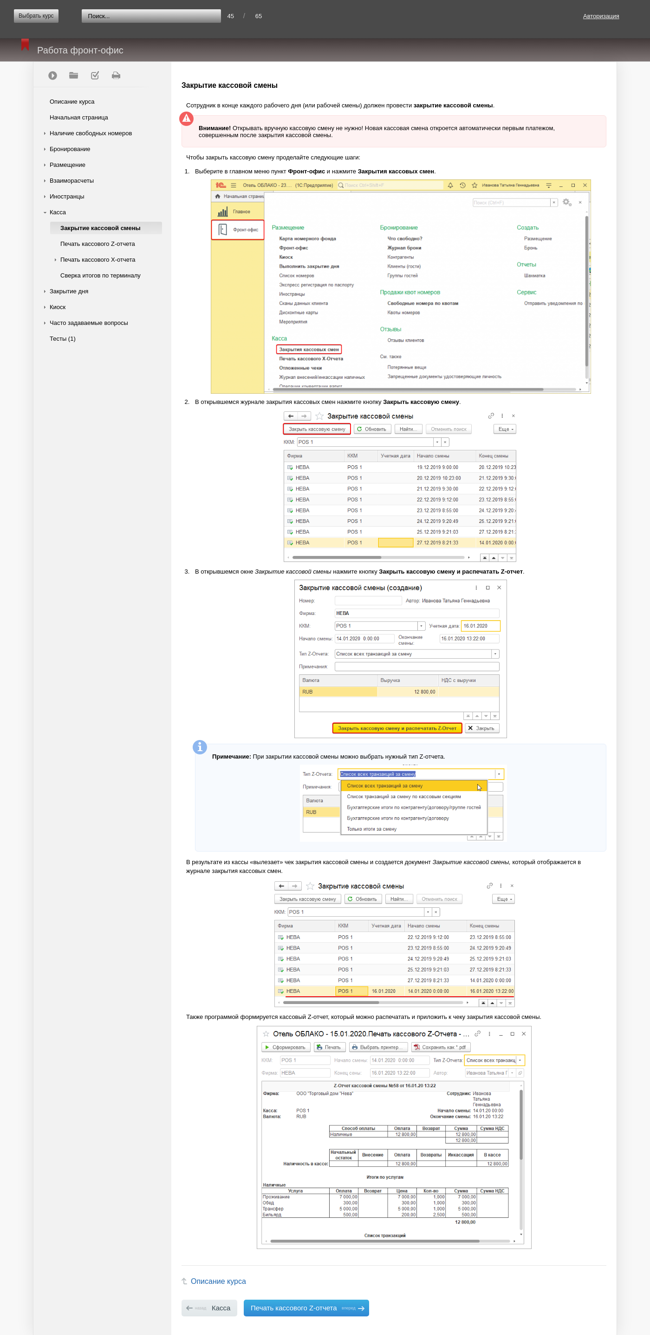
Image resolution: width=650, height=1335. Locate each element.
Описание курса (72, 101)
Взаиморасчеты (72, 180)
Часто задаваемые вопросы (89, 322)
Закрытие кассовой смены (100, 228)
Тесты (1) (63, 338)
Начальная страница (79, 117)
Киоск (57, 307)
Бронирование (70, 148)
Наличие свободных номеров (91, 133)
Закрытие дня (69, 291)
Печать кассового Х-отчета (98, 259)
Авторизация (601, 16)
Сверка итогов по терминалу (100, 275)
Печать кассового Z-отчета (97, 243)
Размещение (67, 164)
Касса (58, 212)
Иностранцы (67, 196)
